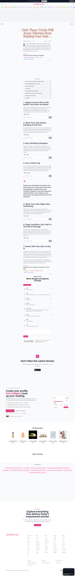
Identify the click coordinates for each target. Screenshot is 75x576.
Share (49, 41)
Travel (61, 7)
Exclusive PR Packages (45, 562)
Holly (25, 41)
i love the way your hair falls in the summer (19, 470)
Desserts (63, 537)
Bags (34, 7)
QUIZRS (51, 273)
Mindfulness (42, 7)
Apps (37, 535)
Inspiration (30, 7)
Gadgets (37, 541)
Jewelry (54, 543)
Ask (50, 117)
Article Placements (59, 560)
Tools (28, 554)
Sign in (25, 413)
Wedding (55, 552)
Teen (28, 552)
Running (37, 7)
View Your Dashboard (20, 410)
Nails (18, 7)
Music (46, 7)
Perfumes (55, 548)
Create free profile (10, 410)
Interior (46, 543)
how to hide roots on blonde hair (55, 470)
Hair (20, 7)
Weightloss (14, 7)
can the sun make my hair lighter (38, 468)
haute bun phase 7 (68, 470)
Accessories (29, 535)
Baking (54, 535)
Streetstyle (55, 550)
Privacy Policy (58, 562)
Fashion (24, 7)
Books (51, 7)
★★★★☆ (72, 23)
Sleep (48, 7)
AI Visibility (43, 560)
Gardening (10, 7)
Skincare (37, 550)
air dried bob (26, 468)
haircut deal (5, 470)
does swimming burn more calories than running (58, 468)
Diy (36, 539)
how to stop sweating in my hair (38, 470)
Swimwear (64, 7)
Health (57, 7)
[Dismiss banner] (51, 340)
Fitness (54, 539)
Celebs (46, 537)
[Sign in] (73, 4)
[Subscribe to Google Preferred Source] (28, 341)
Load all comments (27, 284)
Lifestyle (63, 543)
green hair (29, 189)
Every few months (26, 57)
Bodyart (29, 537)
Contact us (29, 560)
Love (27, 7)
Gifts (54, 541)
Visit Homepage (37, 525)
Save (45, 41)
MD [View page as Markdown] (33, 41)
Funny (2, 7)
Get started (66, 407)
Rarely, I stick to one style (39, 57)
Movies (54, 546)
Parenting (5, 7)
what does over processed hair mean (13, 468)
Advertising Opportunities (32, 562)
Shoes (68, 7)
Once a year (32, 57)
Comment (25, 336)
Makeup (37, 546)
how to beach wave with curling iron (37, 472)
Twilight (46, 552)
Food (54, 7)
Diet (70, 7)
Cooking (54, 537)
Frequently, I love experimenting (28, 272)
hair (2, 23)
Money (46, 546)
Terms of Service (30, 564)
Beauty (63, 535)
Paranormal (38, 548)
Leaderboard (56, 407)
